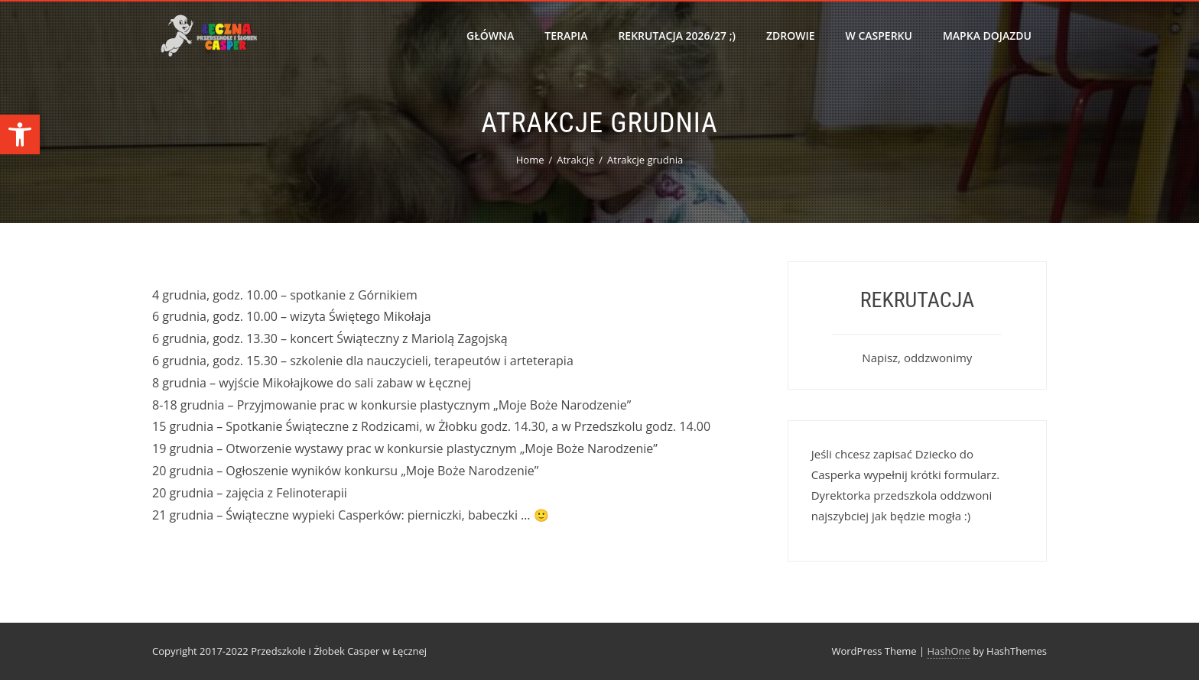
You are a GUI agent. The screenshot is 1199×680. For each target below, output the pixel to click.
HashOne (948, 651)
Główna (490, 35)
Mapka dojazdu (987, 35)
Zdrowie (790, 35)
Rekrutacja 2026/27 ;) (677, 35)
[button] (20, 134)
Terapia (565, 35)
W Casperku (879, 35)
